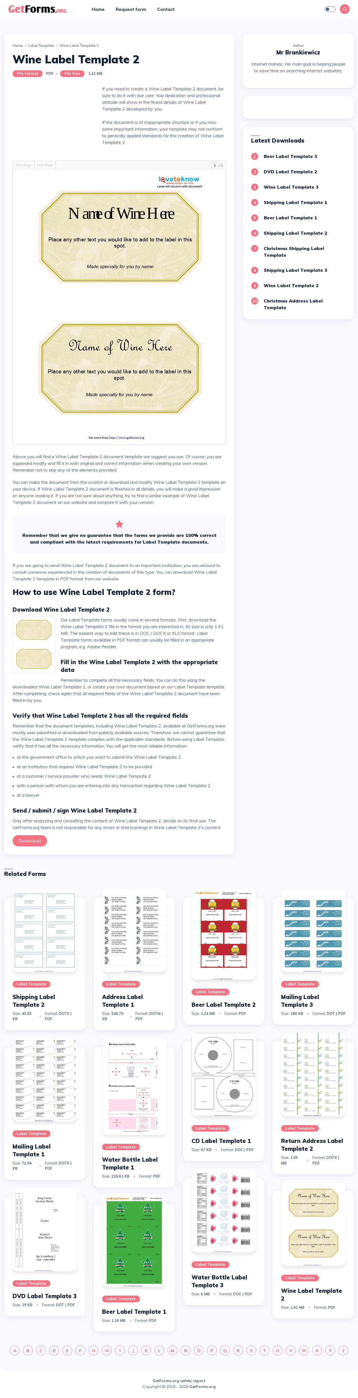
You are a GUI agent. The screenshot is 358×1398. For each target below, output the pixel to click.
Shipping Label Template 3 (295, 270)
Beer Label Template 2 (224, 1004)
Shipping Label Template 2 (295, 233)
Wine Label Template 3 (291, 187)
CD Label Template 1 (221, 1140)
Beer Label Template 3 (290, 156)
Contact (166, 9)
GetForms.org (202, 1386)
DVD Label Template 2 (290, 171)
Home (98, 9)
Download (30, 841)
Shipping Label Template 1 (295, 202)
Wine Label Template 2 (291, 285)
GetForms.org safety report (179, 1380)
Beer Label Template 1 (290, 217)
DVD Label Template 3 (45, 1296)
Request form (131, 9)
